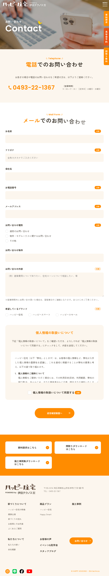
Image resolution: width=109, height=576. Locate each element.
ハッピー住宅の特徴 (16, 509)
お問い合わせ (81, 540)
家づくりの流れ (14, 519)
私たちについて (16, 539)
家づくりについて (17, 504)
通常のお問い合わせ (17, 231)
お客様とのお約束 (15, 523)
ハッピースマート (39, 314)
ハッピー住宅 (14, 314)
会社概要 (12, 549)
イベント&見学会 (49, 545)
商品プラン (45, 504)
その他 (10, 240)
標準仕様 (12, 514)
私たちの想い (14, 544)
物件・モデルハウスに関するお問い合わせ (28, 236)
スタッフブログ (48, 551)
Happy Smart (45, 514)
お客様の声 (45, 539)
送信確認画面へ (54, 413)
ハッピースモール (67, 314)
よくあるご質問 (14, 528)
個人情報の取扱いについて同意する (53, 392)
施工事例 (76, 504)
